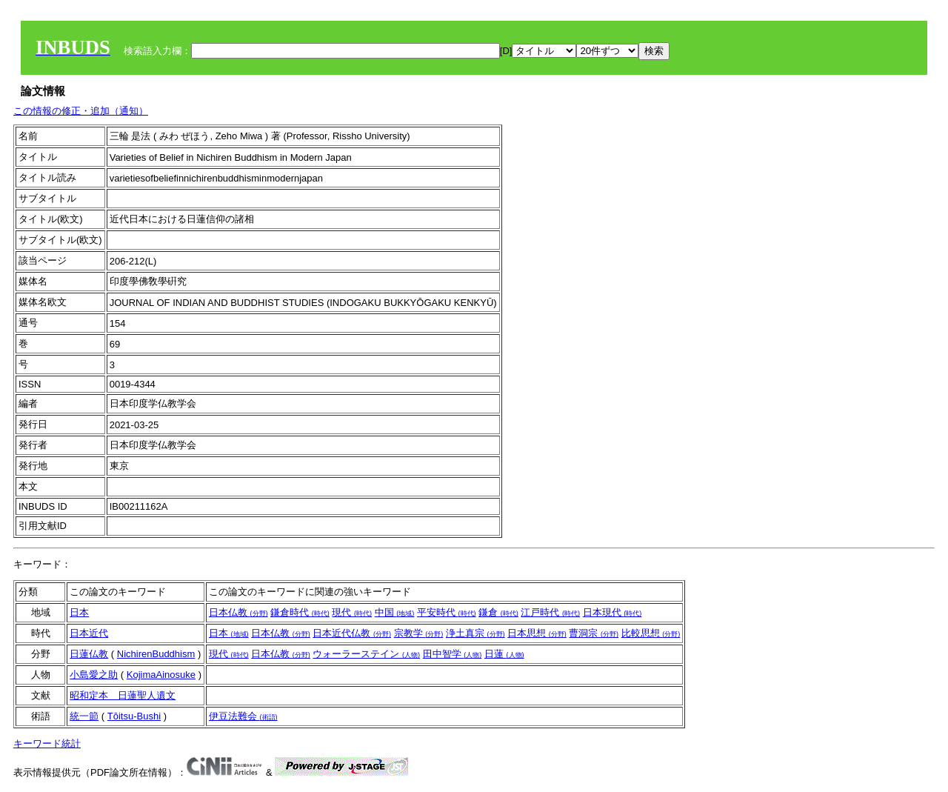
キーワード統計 (47, 743)
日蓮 (504, 653)
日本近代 (89, 633)
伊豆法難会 (243, 716)
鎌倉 (498, 612)
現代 (352, 612)
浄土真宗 (475, 633)
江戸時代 (550, 612)
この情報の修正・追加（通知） (80, 110)
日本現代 (612, 612)
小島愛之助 (94, 674)
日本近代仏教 (352, 633)
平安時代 (446, 612)
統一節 (84, 716)
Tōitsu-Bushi (134, 716)
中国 (395, 612)
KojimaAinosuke (161, 674)
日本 (79, 612)
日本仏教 (238, 612)
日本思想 (537, 633)
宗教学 (419, 633)
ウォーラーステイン (366, 653)
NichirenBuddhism (156, 653)
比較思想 (651, 633)
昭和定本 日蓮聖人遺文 (123, 695)
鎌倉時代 (300, 612)
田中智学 (452, 653)
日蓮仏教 (89, 653)
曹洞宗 (593, 633)
